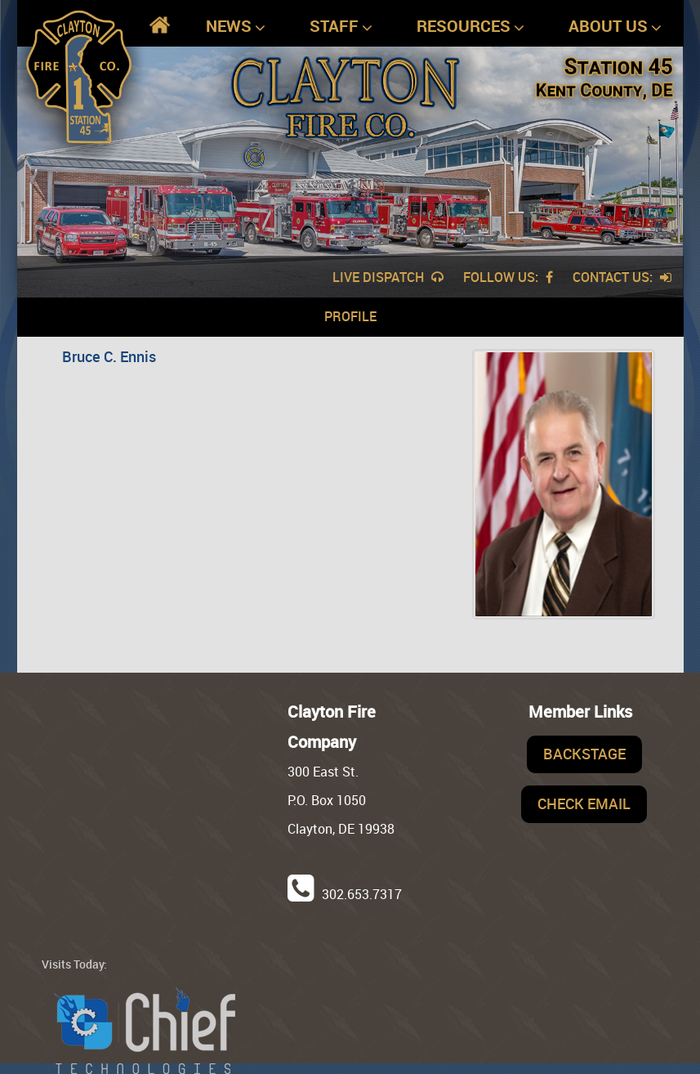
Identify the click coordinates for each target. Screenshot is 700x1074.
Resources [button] (470, 26)
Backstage (584, 753)
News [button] (235, 26)
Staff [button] (341, 26)
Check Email (584, 803)
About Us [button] (615, 26)
